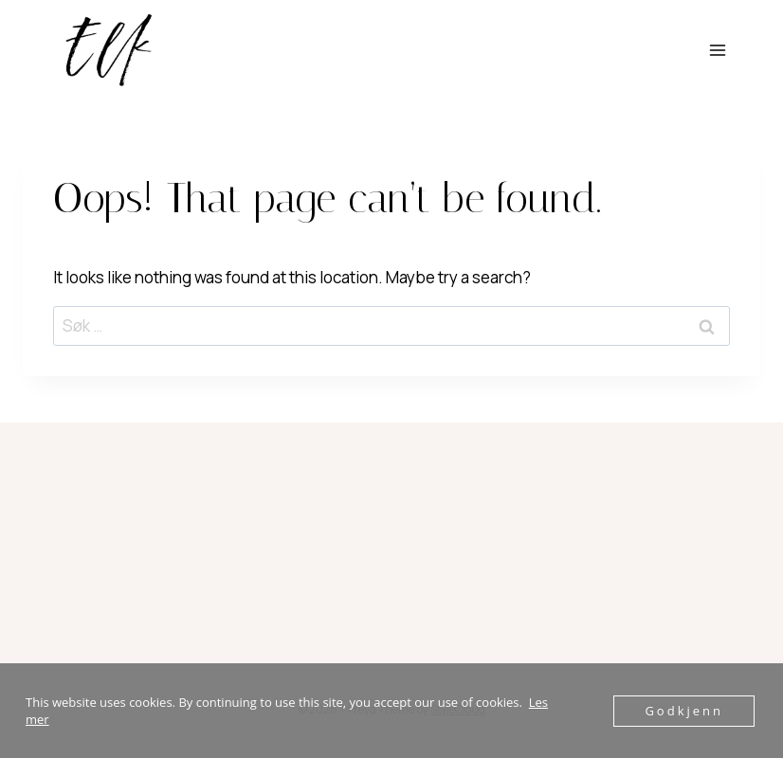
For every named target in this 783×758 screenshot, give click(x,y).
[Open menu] (717, 49)
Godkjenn (684, 710)
